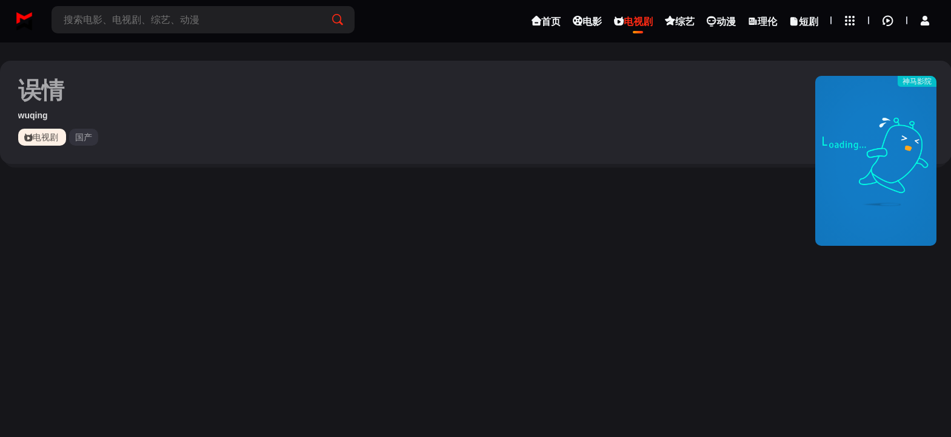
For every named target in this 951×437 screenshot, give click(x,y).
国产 (83, 137)
